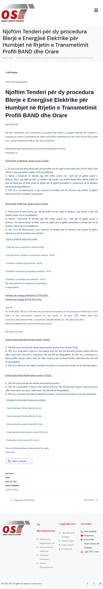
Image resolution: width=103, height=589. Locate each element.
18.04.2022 (89, 500)
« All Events (11, 72)
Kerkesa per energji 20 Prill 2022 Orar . (24, 299)
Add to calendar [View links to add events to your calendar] (19, 461)
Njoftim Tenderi (11, 490)
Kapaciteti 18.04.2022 (24, 500)
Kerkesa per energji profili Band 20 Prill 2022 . (27, 295)
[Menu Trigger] (96, 10)
